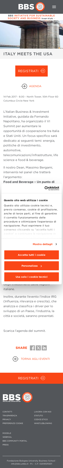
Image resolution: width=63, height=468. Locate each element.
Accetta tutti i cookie (31, 254)
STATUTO (38, 416)
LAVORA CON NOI (42, 412)
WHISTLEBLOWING (43, 423)
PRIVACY (7, 419)
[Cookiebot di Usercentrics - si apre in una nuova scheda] (45, 188)
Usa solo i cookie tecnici (32, 276)
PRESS (6, 445)
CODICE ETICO (41, 419)
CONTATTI (7, 412)
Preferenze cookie (13, 423)
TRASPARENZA (10, 416)
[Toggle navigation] (54, 7)
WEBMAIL (7, 437)
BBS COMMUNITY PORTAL (15, 441)
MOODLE (7, 433)
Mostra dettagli (43, 244)
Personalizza (32, 265)
